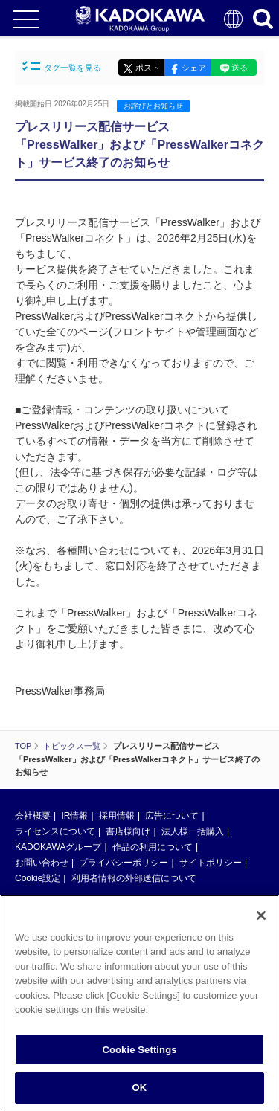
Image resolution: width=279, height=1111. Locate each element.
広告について (172, 816)
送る (239, 67)
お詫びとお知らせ (153, 106)
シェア (194, 67)
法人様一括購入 (192, 831)
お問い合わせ (41, 862)
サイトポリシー (210, 862)
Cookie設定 (37, 878)
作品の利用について (152, 847)
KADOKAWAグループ (58, 847)
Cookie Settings (139, 1049)
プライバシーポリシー (123, 862)
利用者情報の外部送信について (133, 878)
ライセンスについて (55, 831)
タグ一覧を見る (61, 66)
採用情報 (117, 816)
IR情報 (74, 816)
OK (139, 1087)
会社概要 (33, 816)
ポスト (147, 67)
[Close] (261, 915)
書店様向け (128, 831)
